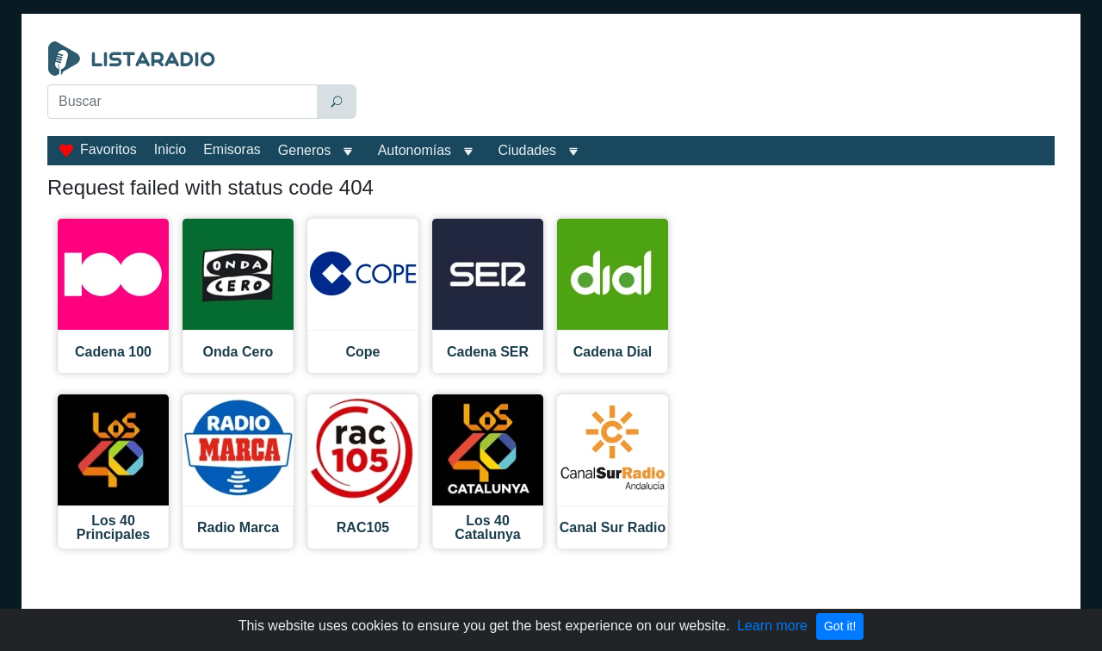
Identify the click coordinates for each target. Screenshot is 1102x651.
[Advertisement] (709, 84)
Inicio (170, 149)
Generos (304, 150)
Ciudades (527, 150)
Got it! (840, 626)
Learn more (772, 625)
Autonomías (414, 150)
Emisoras (232, 149)
